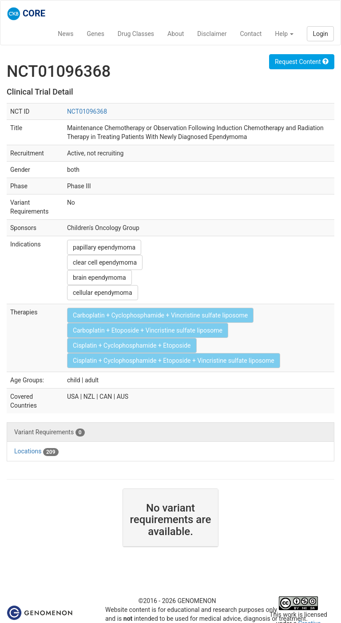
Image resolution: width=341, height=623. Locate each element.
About (175, 33)
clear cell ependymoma (105, 262)
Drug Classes (136, 33)
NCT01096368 (87, 111)
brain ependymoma (99, 277)
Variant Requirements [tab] (49, 432)
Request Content (302, 61)
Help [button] (284, 33)
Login (320, 33)
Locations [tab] (36, 452)
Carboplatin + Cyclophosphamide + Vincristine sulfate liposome (160, 315)
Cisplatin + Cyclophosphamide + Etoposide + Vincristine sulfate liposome (173, 360)
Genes (95, 33)
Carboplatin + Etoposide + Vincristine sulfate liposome (147, 330)
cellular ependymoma (102, 292)
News (65, 33)
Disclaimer (211, 33)
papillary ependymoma (104, 247)
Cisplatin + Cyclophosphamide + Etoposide (132, 345)
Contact (251, 33)
